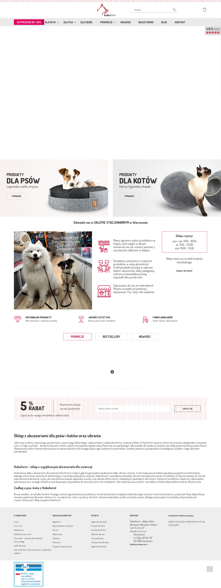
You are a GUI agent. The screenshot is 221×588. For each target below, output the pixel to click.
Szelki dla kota (20, 545)
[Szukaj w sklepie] (155, 9)
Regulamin (57, 521)
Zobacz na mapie (184, 271)
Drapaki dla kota (98, 526)
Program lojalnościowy (62, 546)
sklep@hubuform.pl (138, 531)
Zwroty (55, 530)
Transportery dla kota (100, 542)
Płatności (56, 542)
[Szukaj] (173, 10)
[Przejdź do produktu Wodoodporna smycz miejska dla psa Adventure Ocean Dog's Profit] (50, 369)
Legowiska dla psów (99, 521)
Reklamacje (57, 534)
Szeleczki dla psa (98, 534)
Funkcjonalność (163, 317)
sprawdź (16, 196)
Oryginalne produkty (39, 317)
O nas (16, 521)
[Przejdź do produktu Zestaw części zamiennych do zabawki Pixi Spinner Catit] (118, 369)
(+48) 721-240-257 (137, 528)
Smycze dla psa (97, 538)
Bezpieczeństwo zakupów (63, 526)
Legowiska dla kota (98, 546)
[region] (110, 92)
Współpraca (19, 530)
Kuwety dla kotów (98, 530)
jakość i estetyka (99, 317)
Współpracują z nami (23, 534)
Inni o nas (18, 526)
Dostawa (56, 538)
